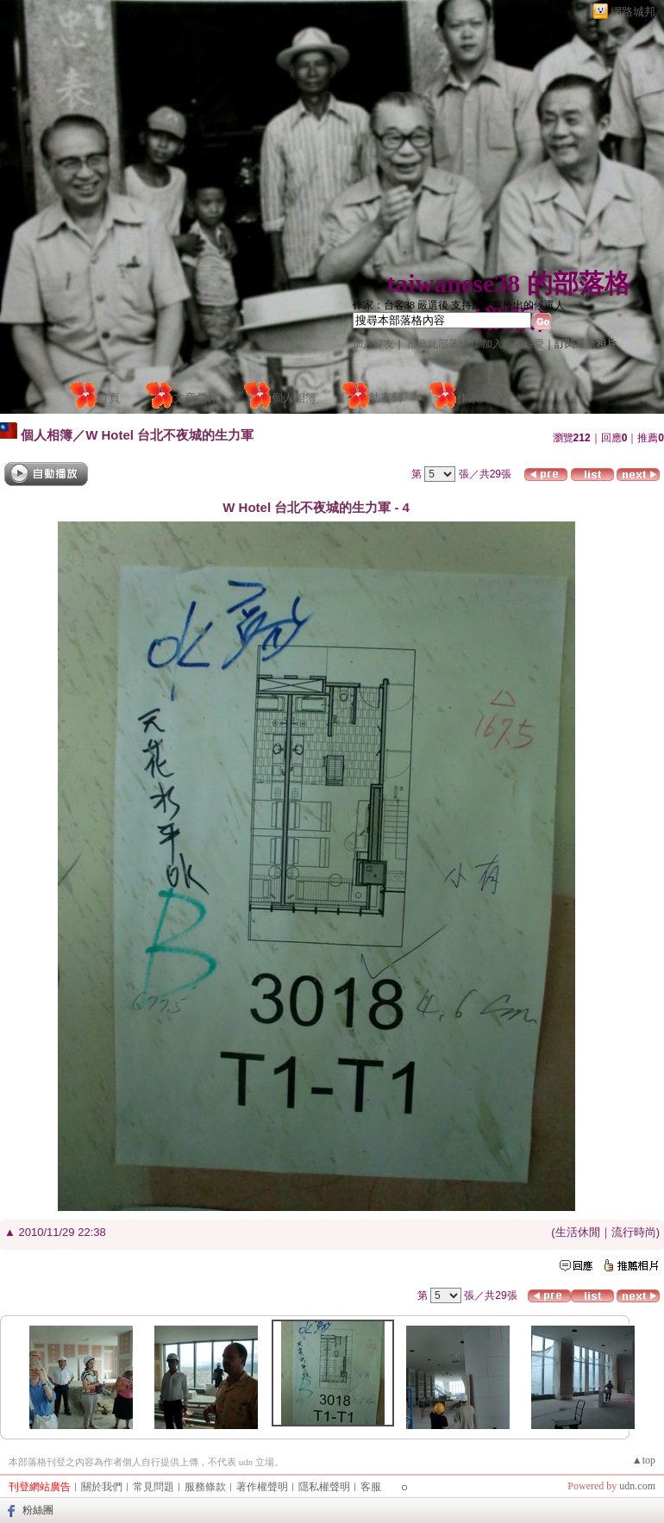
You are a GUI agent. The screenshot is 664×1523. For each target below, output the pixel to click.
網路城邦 (633, 11)
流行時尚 (633, 1232)
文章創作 (195, 397)
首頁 (108, 397)
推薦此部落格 (438, 344)
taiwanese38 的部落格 (508, 283)
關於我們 (101, 1487)
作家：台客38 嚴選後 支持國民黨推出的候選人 (459, 305)
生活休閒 (577, 1232)
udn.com (637, 1486)
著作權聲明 (262, 1487)
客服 (370, 1487)
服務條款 (205, 1487)
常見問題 (153, 1487)
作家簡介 (479, 397)
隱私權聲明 (324, 1487)
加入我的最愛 (513, 344)
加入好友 (373, 344)
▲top (643, 1460)
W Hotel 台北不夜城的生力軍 (169, 435)
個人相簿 (294, 397)
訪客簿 (387, 397)
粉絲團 (37, 1510)
